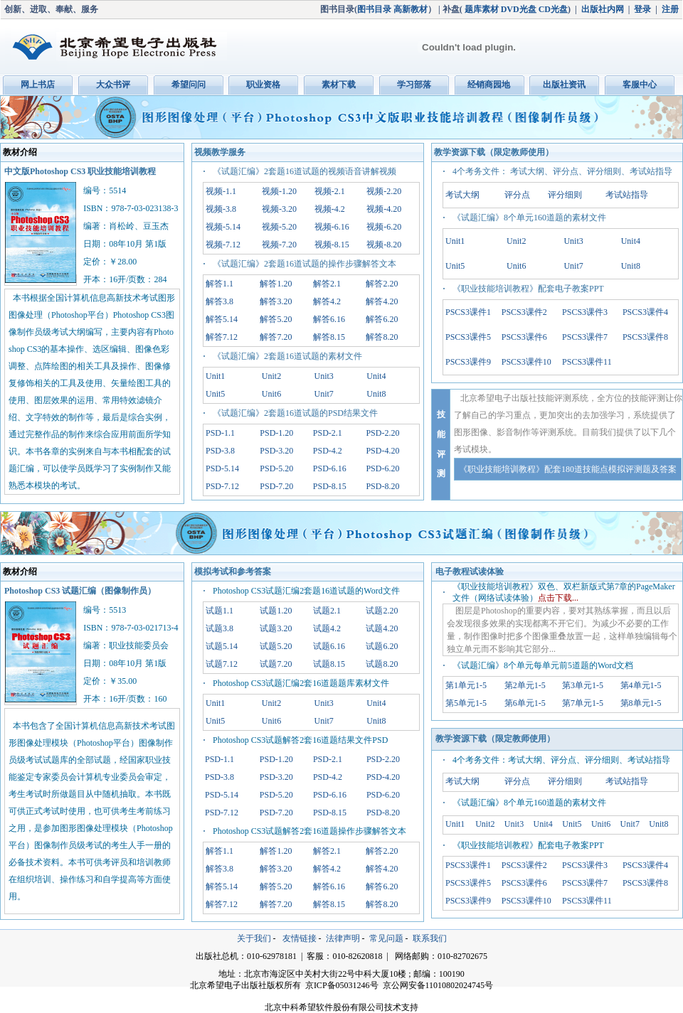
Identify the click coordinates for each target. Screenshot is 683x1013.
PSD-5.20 (276, 468)
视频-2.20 (383, 191)
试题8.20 (382, 664)
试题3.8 (219, 628)
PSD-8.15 (329, 486)
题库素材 (482, 9)
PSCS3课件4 (645, 312)
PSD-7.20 (276, 486)
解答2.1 (327, 284)
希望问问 (188, 85)
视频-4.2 (329, 209)
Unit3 (324, 376)
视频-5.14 (223, 227)
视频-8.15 (331, 245)
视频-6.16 (331, 227)
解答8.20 (382, 337)
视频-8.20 (383, 245)
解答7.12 (222, 337)
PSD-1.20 (276, 433)
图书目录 (374, 9)
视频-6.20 (383, 227)
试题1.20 (276, 611)
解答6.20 (382, 319)
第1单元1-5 (466, 685)
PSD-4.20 (382, 451)
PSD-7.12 (222, 486)
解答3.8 (219, 301)
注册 (670, 9)
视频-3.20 (279, 209)
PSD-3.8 (220, 451)
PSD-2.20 (382, 433)
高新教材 (410, 9)
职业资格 (263, 85)
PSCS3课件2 (524, 312)
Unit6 (271, 394)
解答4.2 (327, 301)
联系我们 (430, 938)
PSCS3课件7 (585, 337)
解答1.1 (219, 284)
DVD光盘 (518, 9)
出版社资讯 (564, 85)
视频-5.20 (279, 227)
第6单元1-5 (525, 703)
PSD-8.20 (382, 486)
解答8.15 (329, 337)
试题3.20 (276, 628)
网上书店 (38, 85)
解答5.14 (222, 319)
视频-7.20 (279, 245)
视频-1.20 (279, 191)
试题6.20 (382, 646)
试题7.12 (222, 664)
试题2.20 (382, 611)
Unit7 (324, 394)
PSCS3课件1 (468, 312)
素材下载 (339, 85)
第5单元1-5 (466, 703)
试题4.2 (327, 628)
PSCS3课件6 (524, 337)
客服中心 (640, 85)
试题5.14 (222, 646)
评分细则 (565, 195)
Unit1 (215, 376)
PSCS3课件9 (468, 362)
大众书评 (113, 85)
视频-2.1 (329, 191)
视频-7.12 (223, 245)
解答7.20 (276, 337)
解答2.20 (382, 284)
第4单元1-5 (641, 685)
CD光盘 (553, 9)
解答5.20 (276, 319)
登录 (642, 9)
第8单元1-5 (641, 703)
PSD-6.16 (329, 468)
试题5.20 (276, 646)
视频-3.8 (221, 209)
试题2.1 (327, 611)
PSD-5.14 (222, 468)
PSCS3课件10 (526, 362)
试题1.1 (219, 611)
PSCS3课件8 (645, 337)
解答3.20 (276, 301)
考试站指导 (626, 195)
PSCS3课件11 (587, 362)
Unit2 (271, 376)
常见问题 (386, 938)
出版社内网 (602, 9)
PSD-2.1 (327, 433)
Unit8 (376, 394)
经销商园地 (488, 85)
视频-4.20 (383, 209)
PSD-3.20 (276, 451)
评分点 (517, 195)
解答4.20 (382, 301)
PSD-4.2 (327, 451)
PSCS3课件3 (585, 312)
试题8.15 (329, 664)
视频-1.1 (221, 191)
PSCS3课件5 (468, 337)
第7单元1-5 (582, 703)
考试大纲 (462, 195)
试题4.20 (382, 628)
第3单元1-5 (582, 685)
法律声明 (343, 938)
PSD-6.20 (382, 468)
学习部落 (414, 85)
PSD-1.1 (220, 433)
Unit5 (215, 394)
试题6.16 (329, 646)
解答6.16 (329, 319)
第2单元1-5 (525, 685)
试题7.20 (276, 664)
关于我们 (254, 938)
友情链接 (299, 938)
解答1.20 (276, 284)
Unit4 (376, 376)
